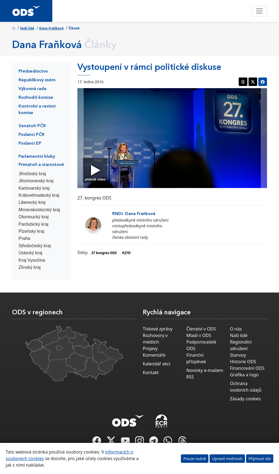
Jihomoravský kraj (36, 180)
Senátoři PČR (32, 126)
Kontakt (151, 372)
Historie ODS (243, 362)
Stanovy (238, 355)
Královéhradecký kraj (39, 195)
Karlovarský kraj (34, 188)
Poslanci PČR (31, 135)
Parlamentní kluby (37, 156)
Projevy (150, 348)
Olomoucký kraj (33, 216)
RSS (190, 377)
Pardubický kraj (33, 224)
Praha (24, 238)
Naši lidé (27, 28)
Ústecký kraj (30, 253)
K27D (126, 253)
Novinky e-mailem (204, 370)
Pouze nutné (194, 458)
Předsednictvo (33, 71)
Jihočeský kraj (32, 173)
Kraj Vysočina (32, 260)
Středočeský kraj (35, 245)
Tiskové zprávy (157, 329)
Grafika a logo (244, 375)
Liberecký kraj (32, 202)
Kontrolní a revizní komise (37, 109)
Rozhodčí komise (36, 98)
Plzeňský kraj (31, 231)
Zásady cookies (245, 399)
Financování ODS (247, 368)
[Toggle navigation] (259, 10)
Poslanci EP (30, 143)
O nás (236, 329)
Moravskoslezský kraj (39, 209)
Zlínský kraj (30, 267)
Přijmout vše (259, 458)
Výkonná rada (32, 89)
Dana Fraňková (51, 28)
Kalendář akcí (156, 364)
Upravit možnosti (227, 458)
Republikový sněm (37, 80)
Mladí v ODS (198, 335)
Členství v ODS (201, 329)
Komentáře (154, 355)
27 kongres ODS (104, 253)
